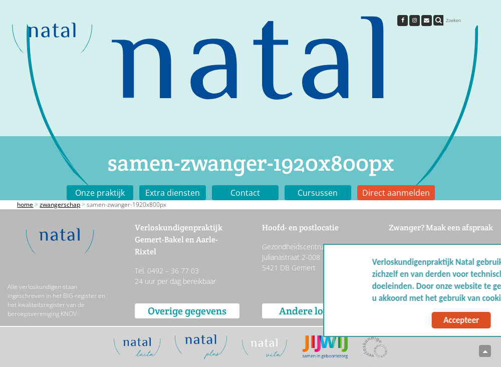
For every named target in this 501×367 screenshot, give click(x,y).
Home (25, 204)
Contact (245, 192)
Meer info (466, 298)
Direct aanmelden (396, 192)
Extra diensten (172, 192)
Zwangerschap (60, 204)
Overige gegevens (187, 310)
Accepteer (397, 320)
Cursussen (318, 192)
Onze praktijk (100, 192)
